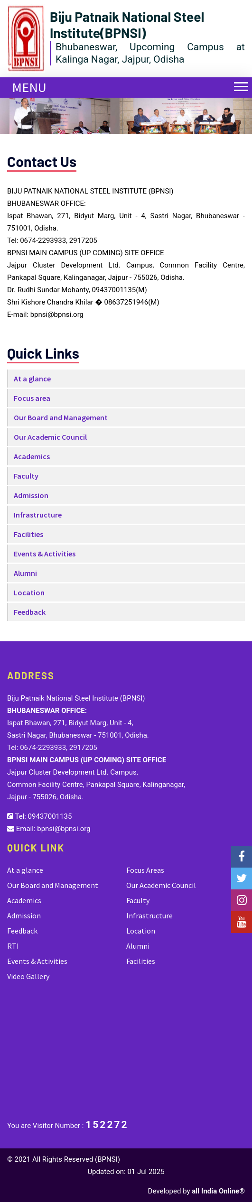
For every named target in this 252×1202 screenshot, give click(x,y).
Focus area (32, 398)
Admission (31, 495)
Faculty (26, 476)
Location (29, 592)
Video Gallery (28, 976)
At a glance (32, 378)
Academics (32, 456)
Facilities (28, 534)
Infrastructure (38, 514)
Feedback (30, 612)
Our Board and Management (61, 417)
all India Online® (218, 1191)
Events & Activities (44, 553)
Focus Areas (145, 870)
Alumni (25, 573)
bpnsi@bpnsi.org (63, 828)
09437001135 (50, 816)
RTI (13, 946)
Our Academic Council (50, 437)
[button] (236, 81)
